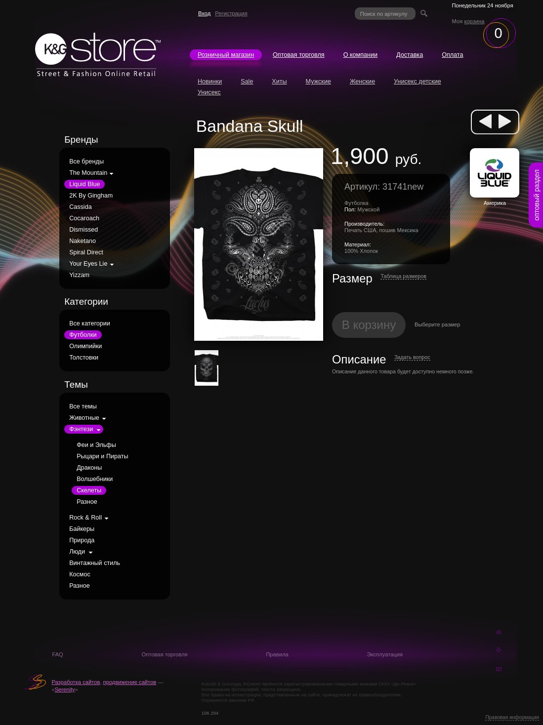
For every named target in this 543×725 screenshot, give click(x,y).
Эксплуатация (385, 654)
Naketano (82, 241)
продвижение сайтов (130, 682)
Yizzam (79, 275)
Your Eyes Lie (88, 263)
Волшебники (95, 479)
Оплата (452, 54)
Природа (81, 540)
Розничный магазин (226, 54)
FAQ (57, 654)
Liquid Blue (84, 184)
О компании (360, 54)
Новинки (210, 81)
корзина (474, 21)
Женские (362, 81)
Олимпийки (85, 346)
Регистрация (231, 13)
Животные (84, 417)
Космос (79, 574)
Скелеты (89, 490)
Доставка (409, 54)
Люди (77, 551)
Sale (247, 81)
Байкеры (81, 528)
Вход (204, 13)
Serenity (65, 689)
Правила (277, 654)
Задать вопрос (412, 357)
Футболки (82, 334)
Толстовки (83, 357)
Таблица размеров (403, 276)
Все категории (89, 323)
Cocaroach (84, 218)
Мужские (318, 81)
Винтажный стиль (94, 563)
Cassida (80, 206)
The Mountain (88, 172)
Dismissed (83, 229)
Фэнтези (81, 429)
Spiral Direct (86, 252)
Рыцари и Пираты (102, 456)
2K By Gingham (91, 195)
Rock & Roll (85, 517)
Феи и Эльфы (96, 445)
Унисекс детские (417, 81)
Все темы (83, 406)
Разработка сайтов (75, 682)
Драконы (89, 467)
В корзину (369, 324)
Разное (87, 501)
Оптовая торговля (299, 54)
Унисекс (209, 92)
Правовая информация (512, 717)
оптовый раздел (537, 195)
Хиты (279, 81)
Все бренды (86, 161)
